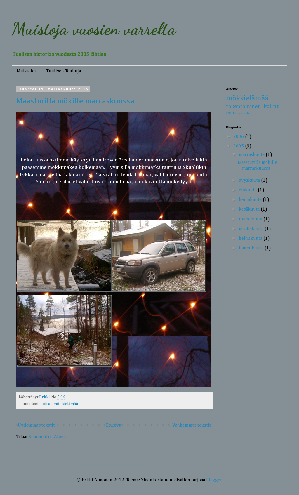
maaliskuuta (252, 229)
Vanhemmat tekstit (191, 425)
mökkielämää (65, 404)
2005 (239, 146)
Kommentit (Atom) (47, 437)
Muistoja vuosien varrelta (94, 28)
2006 (239, 136)
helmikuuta (251, 238)
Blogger (214, 480)
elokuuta (248, 190)
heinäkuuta (251, 199)
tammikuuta (252, 248)
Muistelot (26, 71)
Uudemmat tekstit (36, 425)
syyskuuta (250, 180)
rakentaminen (243, 106)
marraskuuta (252, 154)
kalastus (245, 113)
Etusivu (113, 425)
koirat (46, 404)
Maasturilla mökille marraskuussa (75, 100)
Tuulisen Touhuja (63, 71)
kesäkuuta (250, 209)
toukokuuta (251, 219)
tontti (232, 113)
